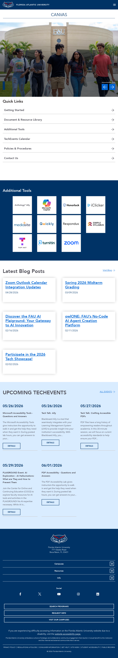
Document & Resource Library (23, 120)
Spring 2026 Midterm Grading (83, 285)
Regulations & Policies (27, 647)
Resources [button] (59, 571)
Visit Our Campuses (59, 619)
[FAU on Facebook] (20, 593)
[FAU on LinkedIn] (97, 593)
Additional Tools (14, 129)
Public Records (108, 647)
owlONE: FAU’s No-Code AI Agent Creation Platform (86, 321)
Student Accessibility (90, 647)
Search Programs (59, 606)
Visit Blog (107, 270)
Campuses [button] (59, 564)
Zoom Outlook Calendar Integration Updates (26, 285)
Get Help (65, 647)
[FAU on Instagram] (78, 593)
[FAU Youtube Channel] (59, 593)
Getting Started (14, 110)
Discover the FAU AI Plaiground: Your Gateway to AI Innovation (28, 321)
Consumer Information (49, 647)
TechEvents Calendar (17, 139)
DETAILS (11, 446)
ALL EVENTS (106, 391)
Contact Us (11, 158)
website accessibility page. (68, 634)
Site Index (75, 647)
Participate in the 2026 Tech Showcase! (25, 356)
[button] (105, 87)
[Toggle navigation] (114, 4)
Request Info (59, 613)
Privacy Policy (9, 647)
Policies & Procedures (17, 148)
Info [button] (59, 578)
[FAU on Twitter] (39, 593)
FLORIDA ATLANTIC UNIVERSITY (32, 5)
